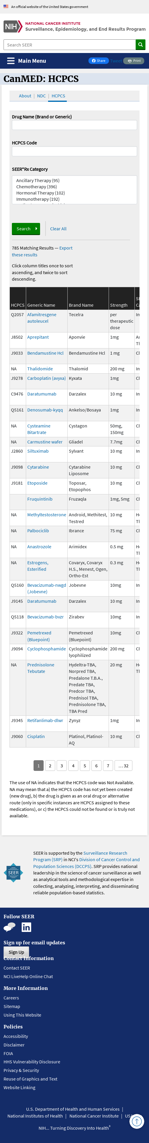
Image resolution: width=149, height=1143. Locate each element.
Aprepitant (38, 337)
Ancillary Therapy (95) (74, 180)
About (25, 96)
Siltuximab (38, 451)
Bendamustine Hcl (45, 353)
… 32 (123, 766)
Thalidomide (40, 369)
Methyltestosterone (46, 514)
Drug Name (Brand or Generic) (42, 117)
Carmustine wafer (45, 442)
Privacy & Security (21, 1070)
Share (100, 61)
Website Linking (19, 1087)
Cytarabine (38, 467)
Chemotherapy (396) (74, 187)
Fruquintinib (40, 499)
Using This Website (22, 1015)
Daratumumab (41, 394)
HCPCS (58, 96)
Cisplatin (36, 736)
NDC (41, 96)
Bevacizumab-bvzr (45, 617)
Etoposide (37, 483)
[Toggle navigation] (27, 60)
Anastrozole (39, 546)
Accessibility (16, 1036)
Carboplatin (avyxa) (46, 378)
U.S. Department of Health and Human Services (73, 1109)
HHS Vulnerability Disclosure (32, 1062)
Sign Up (16, 952)
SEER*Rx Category (29, 169)
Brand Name (81, 305)
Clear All (58, 229)
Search (24, 229)
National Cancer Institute (94, 1116)
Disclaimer (14, 1045)
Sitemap (12, 1006)
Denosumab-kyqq (45, 410)
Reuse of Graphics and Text (30, 1079)
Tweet (116, 61)
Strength (119, 305)
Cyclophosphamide (46, 649)
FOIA (8, 1053)
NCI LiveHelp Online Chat (28, 976)
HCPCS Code (24, 143)
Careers (11, 998)
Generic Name (41, 305)
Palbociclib (38, 530)
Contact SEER (17, 968)
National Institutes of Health (35, 1116)
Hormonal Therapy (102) (74, 193)
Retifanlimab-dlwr (45, 720)
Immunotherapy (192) (74, 199)
